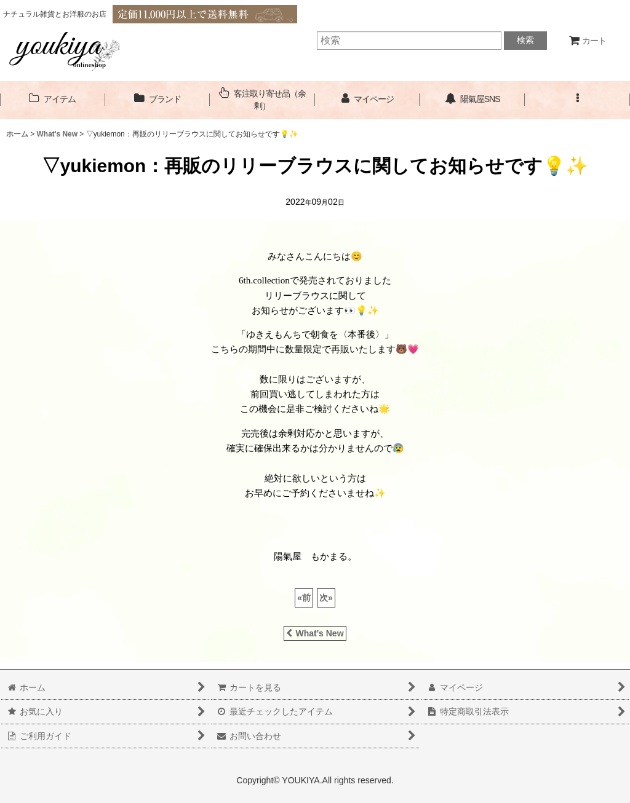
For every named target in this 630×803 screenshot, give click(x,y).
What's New (314, 633)
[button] (577, 99)
